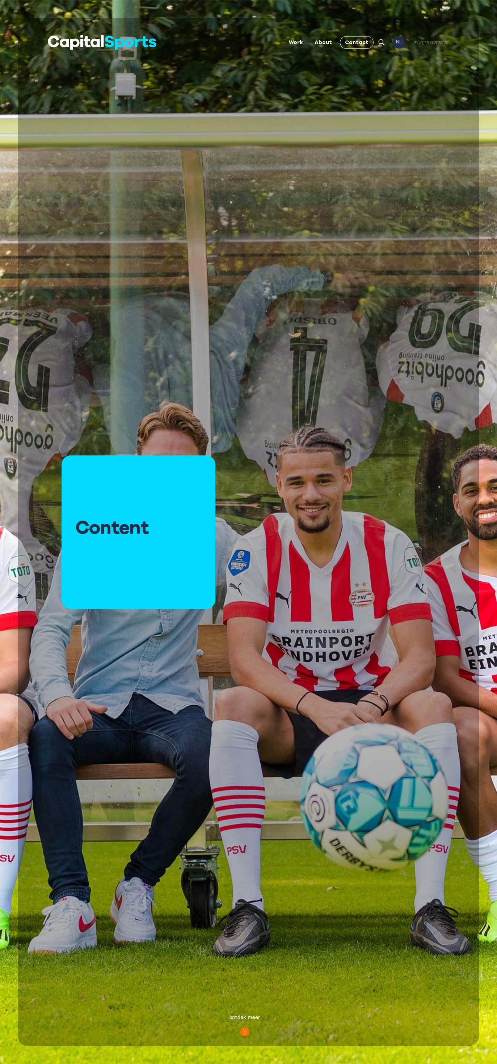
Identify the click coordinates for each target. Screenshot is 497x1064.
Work (296, 42)
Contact (356, 42)
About (323, 42)
